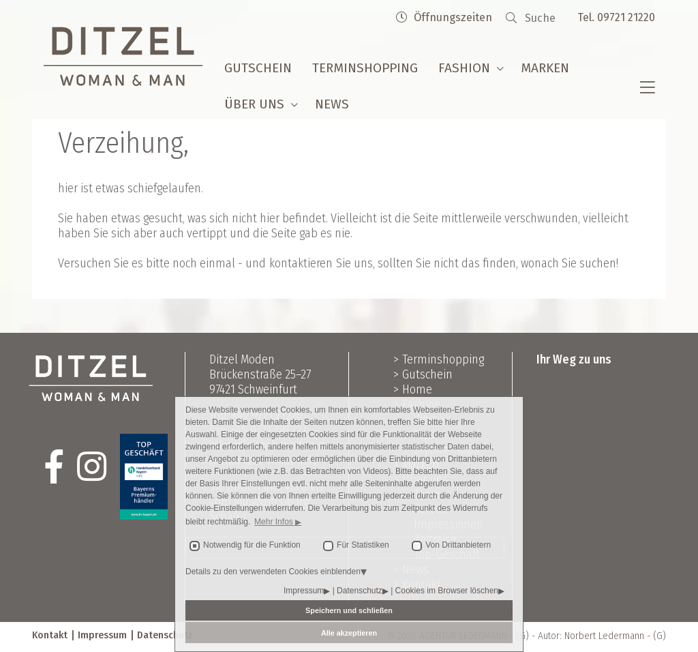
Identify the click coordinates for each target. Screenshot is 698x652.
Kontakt (49, 635)
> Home (412, 389)
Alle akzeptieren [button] (349, 633)
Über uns (254, 104)
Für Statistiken (363, 545)
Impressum (304, 590)
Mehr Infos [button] (274, 522)
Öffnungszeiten (444, 17)
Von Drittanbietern (458, 545)
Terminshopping (365, 68)
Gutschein (258, 68)
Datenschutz (359, 590)
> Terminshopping (438, 359)
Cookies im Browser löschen (446, 590)
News (332, 104)
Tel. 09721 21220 (616, 17)
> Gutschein (423, 374)
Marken (545, 68)
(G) (659, 635)
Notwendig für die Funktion (252, 545)
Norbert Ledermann (604, 635)
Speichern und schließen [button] (349, 610)
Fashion (464, 68)
